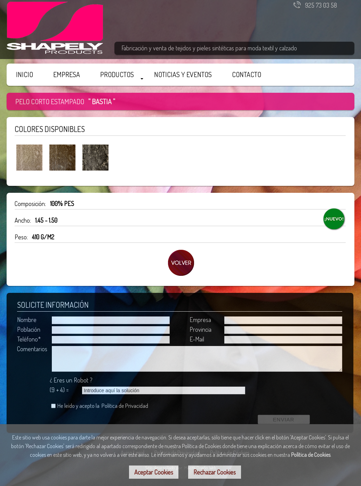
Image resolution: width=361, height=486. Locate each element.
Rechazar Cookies (214, 472)
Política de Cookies (310, 454)
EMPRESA (66, 74)
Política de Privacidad (125, 405)
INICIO (24, 74)
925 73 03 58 (321, 5)
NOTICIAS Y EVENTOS (183, 74)
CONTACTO (246, 74)
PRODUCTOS (117, 74)
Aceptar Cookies (153, 472)
